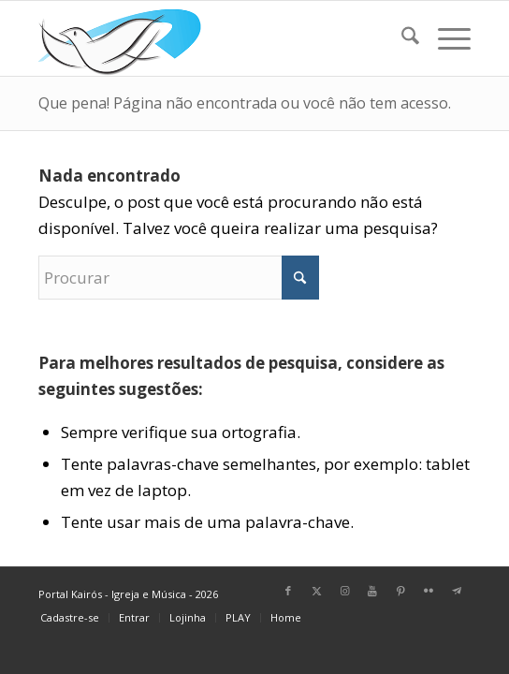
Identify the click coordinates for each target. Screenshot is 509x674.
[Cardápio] (445, 38)
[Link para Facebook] (288, 591)
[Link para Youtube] (372, 591)
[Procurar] (401, 38)
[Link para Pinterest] (400, 591)
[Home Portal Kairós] (211, 38)
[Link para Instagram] (344, 591)
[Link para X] (316, 591)
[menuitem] (401, 38)
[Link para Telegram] (457, 591)
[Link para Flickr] (428, 591)
